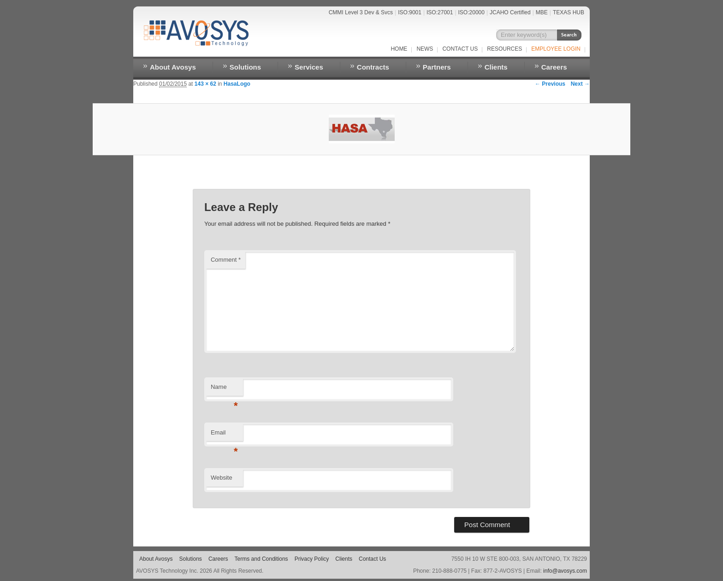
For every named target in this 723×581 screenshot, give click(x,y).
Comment (226, 259)
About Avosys (173, 67)
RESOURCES (504, 49)
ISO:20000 (471, 12)
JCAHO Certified (510, 12)
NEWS (424, 49)
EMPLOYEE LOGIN (556, 49)
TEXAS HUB (568, 12)
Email (224, 435)
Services (309, 67)
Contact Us (460, 49)
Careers (554, 67)
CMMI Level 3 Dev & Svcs (361, 12)
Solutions (245, 67)
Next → (580, 84)
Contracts (373, 67)
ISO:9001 (409, 12)
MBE (542, 12)
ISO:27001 (440, 12)
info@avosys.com (565, 571)
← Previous (550, 84)
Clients (496, 67)
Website (221, 477)
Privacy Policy (312, 559)
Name (224, 389)
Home (399, 49)
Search (569, 35)
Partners (437, 67)
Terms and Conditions (261, 559)
